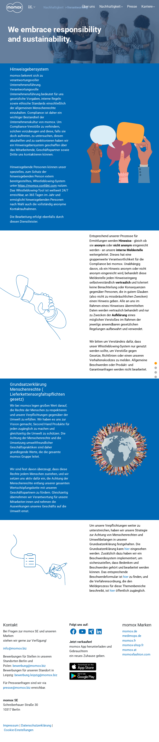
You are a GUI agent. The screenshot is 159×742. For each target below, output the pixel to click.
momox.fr (129, 640)
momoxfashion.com (136, 654)
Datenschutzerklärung (36, 725)
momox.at (129, 650)
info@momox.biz (14, 648)
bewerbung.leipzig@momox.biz (35, 675)
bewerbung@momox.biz (29, 666)
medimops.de (131, 636)
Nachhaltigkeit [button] (109, 6)
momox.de (129, 631)
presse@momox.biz (16, 688)
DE (30, 7)
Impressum (11, 725)
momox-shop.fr (132, 645)
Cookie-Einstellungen (18, 730)
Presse (132, 6)
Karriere (147, 6)
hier (127, 549)
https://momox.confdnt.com (37, 186)
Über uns (88, 6)
